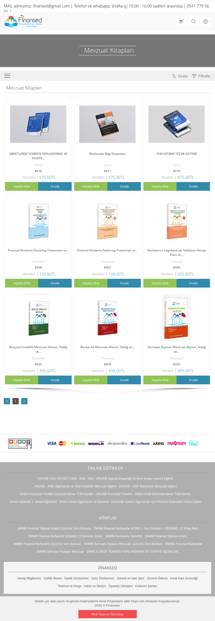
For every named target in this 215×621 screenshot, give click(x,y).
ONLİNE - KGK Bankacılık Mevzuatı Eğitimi (148, 486)
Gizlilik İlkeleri (53, 578)
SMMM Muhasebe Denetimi (123, 536)
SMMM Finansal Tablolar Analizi (166, 536)
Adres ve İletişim (95, 586)
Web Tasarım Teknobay (107, 614)
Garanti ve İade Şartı (130, 578)
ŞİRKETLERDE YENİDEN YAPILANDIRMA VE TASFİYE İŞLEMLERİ (132, 551)
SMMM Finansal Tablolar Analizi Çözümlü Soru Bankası (54, 528)
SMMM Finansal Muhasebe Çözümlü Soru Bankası (47, 544)
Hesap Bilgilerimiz (29, 578)
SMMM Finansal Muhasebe (183, 544)
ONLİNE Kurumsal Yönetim (114, 494)
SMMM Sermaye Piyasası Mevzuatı (60, 551)
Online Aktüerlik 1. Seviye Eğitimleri (33, 502)
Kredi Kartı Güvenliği (184, 578)
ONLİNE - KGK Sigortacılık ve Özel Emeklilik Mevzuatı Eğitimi (75, 486)
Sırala (183, 76)
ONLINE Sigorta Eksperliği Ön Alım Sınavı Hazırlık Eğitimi (134, 478)
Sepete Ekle (21, 186)
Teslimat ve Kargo (69, 586)
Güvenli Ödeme (157, 578)
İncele (55, 186)
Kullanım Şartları (146, 586)
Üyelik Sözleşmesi (76, 578)
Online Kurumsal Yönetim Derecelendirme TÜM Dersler (56, 494)
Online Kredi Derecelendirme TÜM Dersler (163, 494)
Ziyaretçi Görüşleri (120, 586)
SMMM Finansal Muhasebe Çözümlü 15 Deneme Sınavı (65, 536)
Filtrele (204, 76)
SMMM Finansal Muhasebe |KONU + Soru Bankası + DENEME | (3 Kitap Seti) (146, 528)
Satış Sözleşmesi (102, 578)
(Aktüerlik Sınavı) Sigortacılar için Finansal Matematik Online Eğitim (156, 502)
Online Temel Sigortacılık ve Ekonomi (84, 502)
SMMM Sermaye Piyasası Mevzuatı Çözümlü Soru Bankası (123, 544)
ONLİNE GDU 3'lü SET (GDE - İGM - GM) (65, 478)
